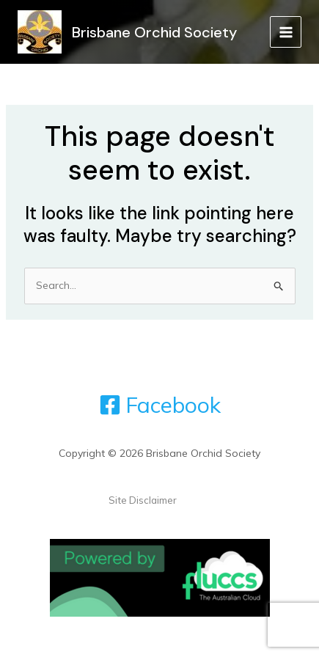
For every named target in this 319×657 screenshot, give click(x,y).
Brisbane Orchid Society (154, 32)
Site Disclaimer (143, 500)
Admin (194, 500)
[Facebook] (160, 405)
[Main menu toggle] (285, 32)
